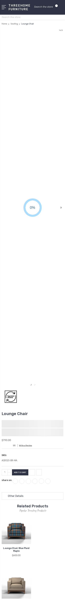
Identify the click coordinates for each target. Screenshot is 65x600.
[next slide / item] (61, 208)
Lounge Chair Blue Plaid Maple (16, 549)
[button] (30, 384)
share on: (7, 480)
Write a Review (25, 445)
